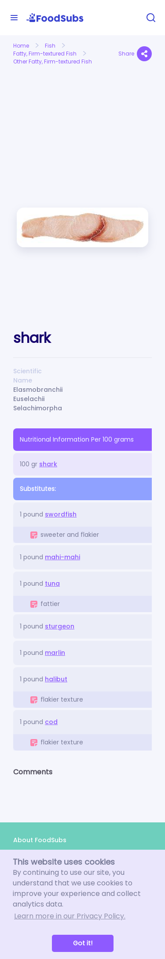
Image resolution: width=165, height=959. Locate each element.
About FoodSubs (39, 840)
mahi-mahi (62, 557)
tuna (52, 583)
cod (51, 721)
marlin (55, 652)
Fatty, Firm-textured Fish (45, 53)
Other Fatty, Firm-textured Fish (52, 61)
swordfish (61, 514)
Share (135, 53)
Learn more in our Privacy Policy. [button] (69, 916)
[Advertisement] (44, 99)
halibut (56, 679)
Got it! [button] (82, 943)
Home (21, 45)
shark (48, 464)
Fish (50, 45)
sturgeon (59, 626)
